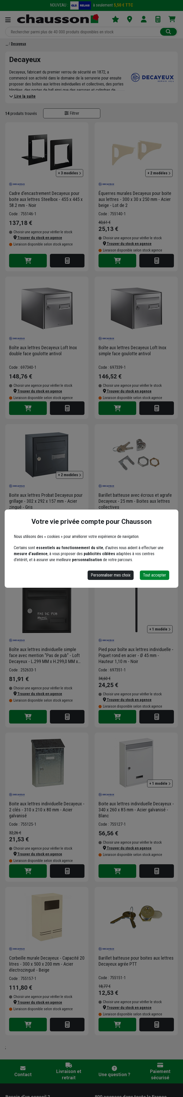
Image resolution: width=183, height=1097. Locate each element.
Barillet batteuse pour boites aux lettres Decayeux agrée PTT (136, 961)
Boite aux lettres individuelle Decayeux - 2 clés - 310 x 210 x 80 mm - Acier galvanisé (46, 809)
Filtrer (71, 113)
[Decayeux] (18, 44)
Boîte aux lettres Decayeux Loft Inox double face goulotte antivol (43, 350)
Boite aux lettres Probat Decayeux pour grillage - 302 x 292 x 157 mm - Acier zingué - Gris (46, 501)
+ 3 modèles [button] (69, 173)
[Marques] (7, 44)
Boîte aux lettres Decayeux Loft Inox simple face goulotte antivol (132, 350)
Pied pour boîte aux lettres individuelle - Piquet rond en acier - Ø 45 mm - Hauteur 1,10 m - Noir (136, 655)
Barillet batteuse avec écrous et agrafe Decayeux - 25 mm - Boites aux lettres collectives (135, 501)
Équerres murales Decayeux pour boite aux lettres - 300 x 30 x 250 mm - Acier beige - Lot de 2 (135, 199)
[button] (38, 237)
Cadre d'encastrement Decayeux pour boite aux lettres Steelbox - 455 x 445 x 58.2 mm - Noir (46, 199)
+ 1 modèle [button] (160, 629)
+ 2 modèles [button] (159, 173)
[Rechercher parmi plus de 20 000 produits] (83, 32)
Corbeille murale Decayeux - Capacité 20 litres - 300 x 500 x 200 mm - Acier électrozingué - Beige (46, 964)
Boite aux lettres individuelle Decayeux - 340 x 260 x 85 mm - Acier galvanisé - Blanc (136, 809)
